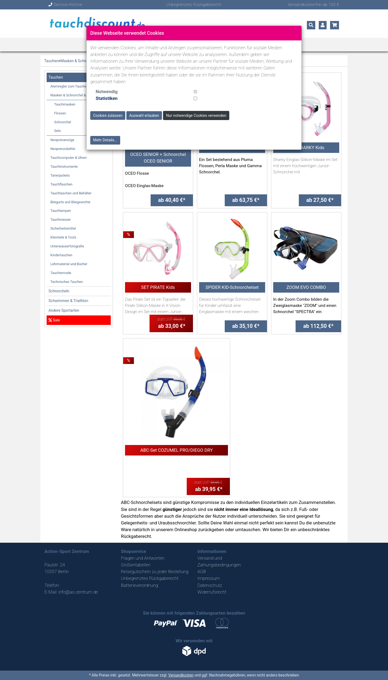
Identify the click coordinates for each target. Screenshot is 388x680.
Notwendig (106, 91)
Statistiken (106, 98)
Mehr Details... (105, 140)
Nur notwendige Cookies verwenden (196, 115)
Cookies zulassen (108, 115)
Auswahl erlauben (144, 115)
